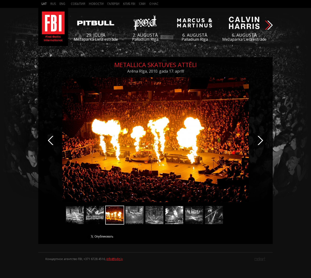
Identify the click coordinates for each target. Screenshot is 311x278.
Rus (53, 4)
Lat (44, 4)
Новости (96, 4)
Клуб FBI (129, 4)
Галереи (113, 4)
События (78, 4)
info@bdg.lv (114, 259)
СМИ (142, 4)
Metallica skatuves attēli (155, 65)
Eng (62, 4)
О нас (153, 4)
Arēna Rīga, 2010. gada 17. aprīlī (155, 71)
